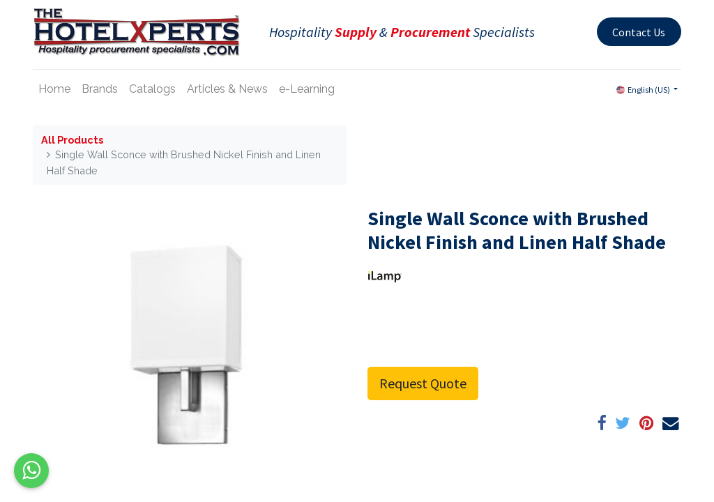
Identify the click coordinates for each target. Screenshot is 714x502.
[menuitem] (54, 89)
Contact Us (638, 32)
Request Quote (422, 383)
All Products (72, 140)
